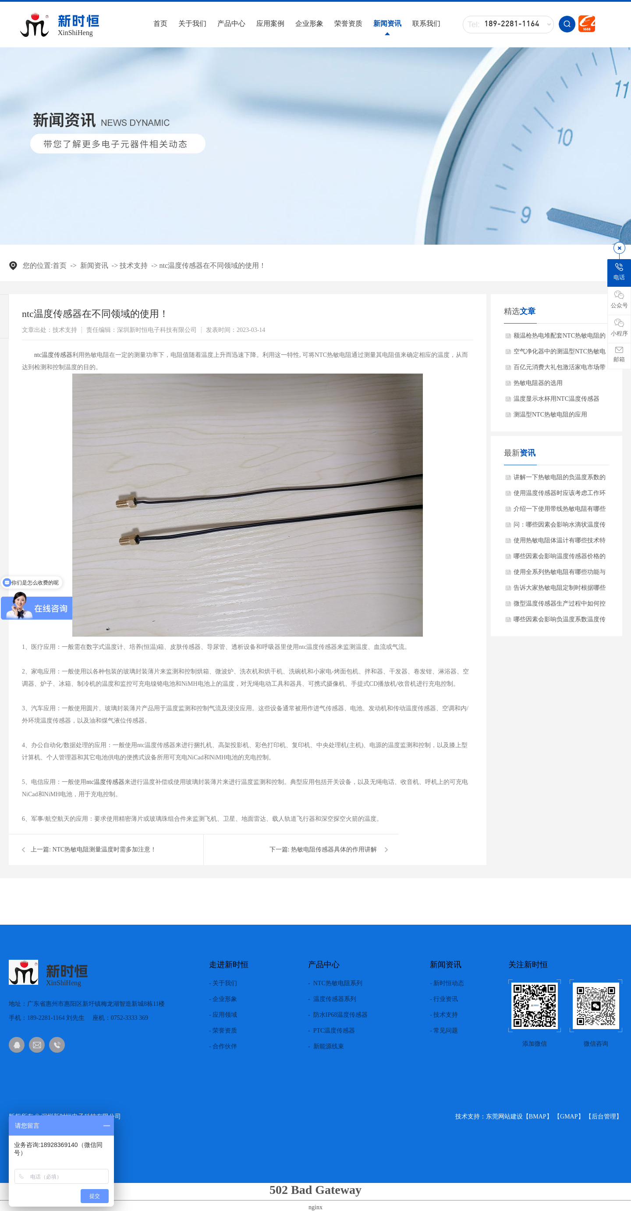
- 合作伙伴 (223, 1047)
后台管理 (604, 1116)
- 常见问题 (444, 1031)
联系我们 (426, 23)
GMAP (569, 1116)
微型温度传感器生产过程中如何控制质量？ (560, 606)
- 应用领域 (223, 1015)
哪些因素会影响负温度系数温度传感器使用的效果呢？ (560, 621)
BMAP (537, 1116)
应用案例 (270, 23)
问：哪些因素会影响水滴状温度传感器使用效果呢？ (560, 527)
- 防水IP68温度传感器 (338, 1015)
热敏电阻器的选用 (538, 383)
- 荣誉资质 (223, 1031)
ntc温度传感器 (53, 355)
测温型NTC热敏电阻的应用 (550, 414)
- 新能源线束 (326, 1047)
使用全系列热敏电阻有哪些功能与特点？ (560, 574)
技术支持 (134, 265)
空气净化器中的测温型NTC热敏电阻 (560, 354)
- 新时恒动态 (447, 983)
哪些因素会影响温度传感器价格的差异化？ (560, 558)
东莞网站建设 (504, 1116)
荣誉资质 (348, 23)
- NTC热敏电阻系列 (335, 983)
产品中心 (231, 23)
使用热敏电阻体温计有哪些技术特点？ (560, 543)
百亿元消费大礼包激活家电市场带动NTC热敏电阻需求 (560, 369)
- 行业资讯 (444, 999)
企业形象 (309, 23)
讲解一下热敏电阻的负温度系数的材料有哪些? (560, 479)
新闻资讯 (387, 23)
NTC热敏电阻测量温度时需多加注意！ (104, 849)
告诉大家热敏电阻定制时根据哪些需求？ (560, 590)
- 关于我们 (223, 983)
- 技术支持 (444, 1015)
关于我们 (192, 23)
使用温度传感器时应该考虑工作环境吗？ (560, 495)
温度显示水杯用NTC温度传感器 (556, 398)
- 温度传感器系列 (332, 999)
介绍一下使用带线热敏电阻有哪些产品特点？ (560, 511)
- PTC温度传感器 (331, 1031)
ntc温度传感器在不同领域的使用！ (213, 265)
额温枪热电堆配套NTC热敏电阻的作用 (560, 338)
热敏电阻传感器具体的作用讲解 (334, 849)
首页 (160, 23)
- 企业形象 (223, 999)
